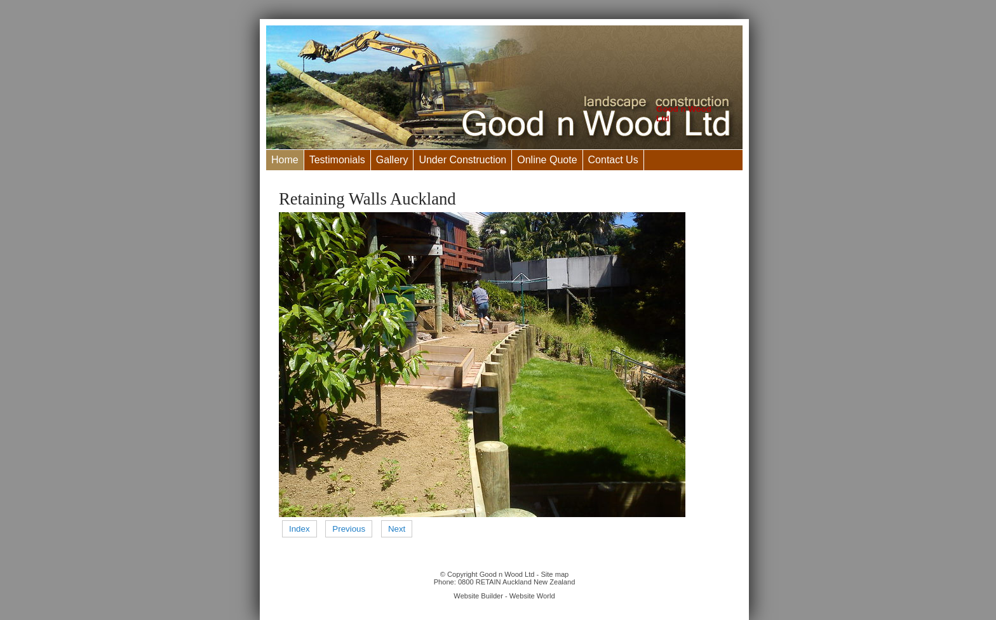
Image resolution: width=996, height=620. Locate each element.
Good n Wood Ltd (507, 574)
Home (285, 159)
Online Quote (547, 159)
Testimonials (337, 159)
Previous (348, 529)
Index (299, 529)
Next (396, 529)
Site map (555, 574)
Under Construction (462, 159)
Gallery (392, 159)
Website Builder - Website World (504, 596)
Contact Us (613, 159)
